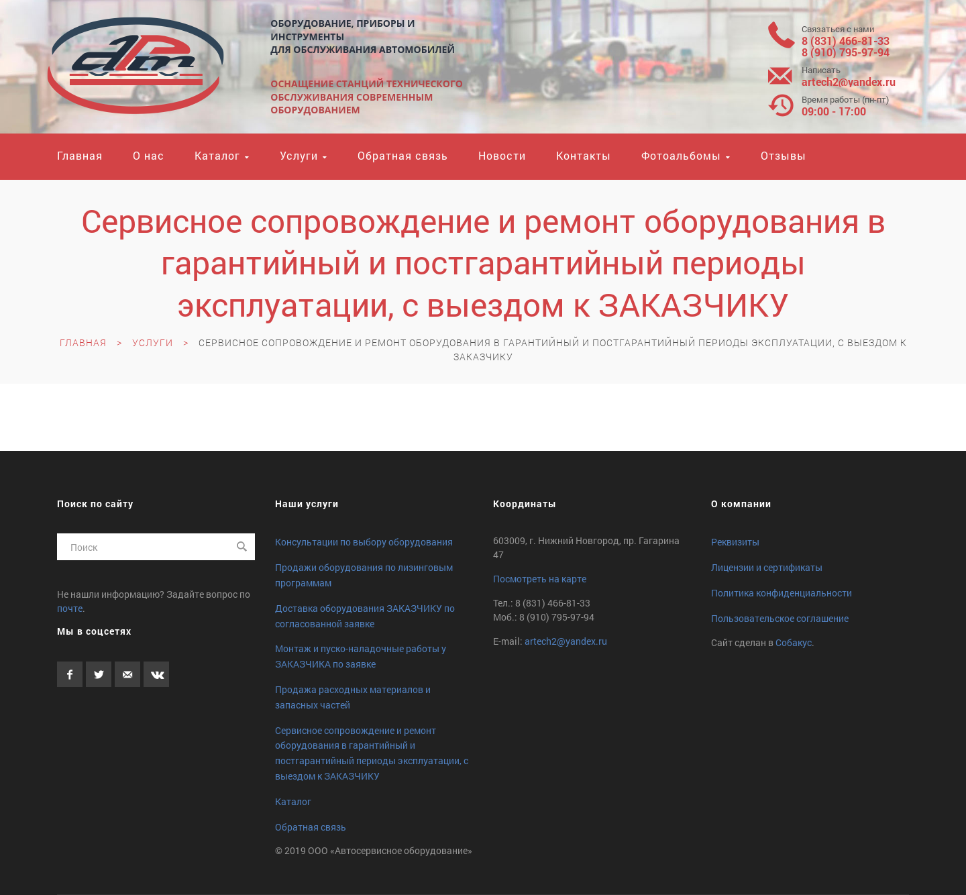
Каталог (217, 155)
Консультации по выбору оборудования (364, 541)
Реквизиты (735, 541)
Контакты (583, 155)
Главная (80, 155)
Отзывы (783, 155)
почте (70, 608)
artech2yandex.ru (849, 81)
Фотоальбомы (681, 155)
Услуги (299, 155)
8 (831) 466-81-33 (846, 41)
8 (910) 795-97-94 (846, 52)
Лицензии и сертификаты (766, 567)
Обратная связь (403, 155)
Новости (502, 155)
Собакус (793, 642)
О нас (148, 155)
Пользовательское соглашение (780, 618)
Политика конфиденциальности (781, 592)
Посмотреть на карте (539, 578)
